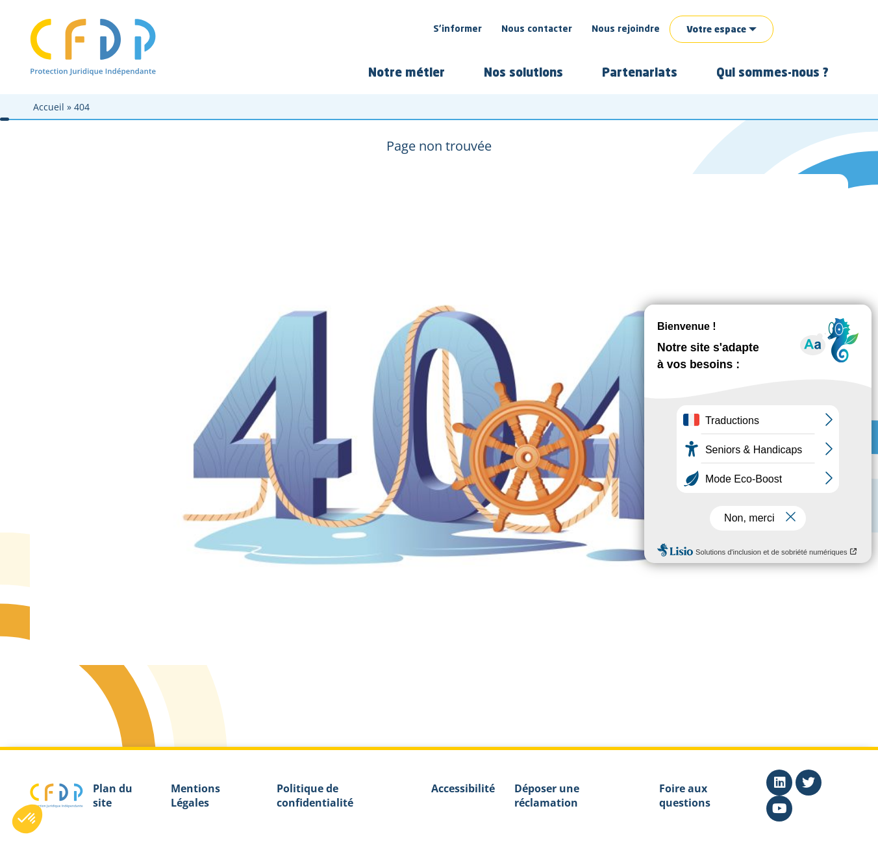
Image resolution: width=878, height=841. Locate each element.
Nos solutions (523, 73)
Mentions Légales (195, 795)
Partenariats (639, 73)
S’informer (457, 29)
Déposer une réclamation (546, 795)
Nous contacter (536, 29)
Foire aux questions (684, 795)
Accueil (48, 107)
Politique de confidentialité (315, 795)
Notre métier (406, 73)
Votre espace (716, 29)
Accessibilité (463, 788)
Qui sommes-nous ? (772, 73)
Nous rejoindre (626, 29)
